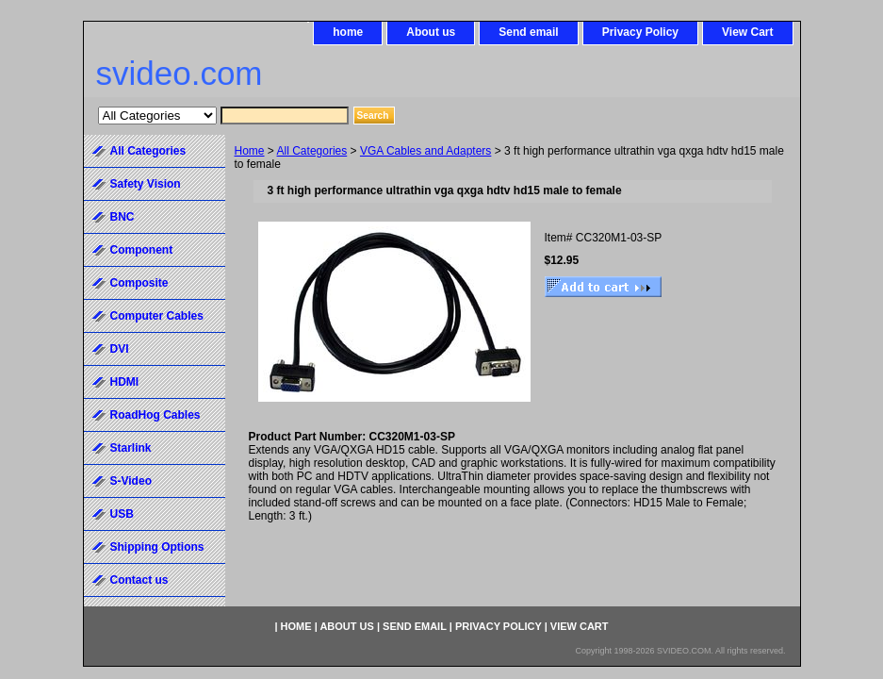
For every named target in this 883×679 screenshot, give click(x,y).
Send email (528, 32)
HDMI (124, 382)
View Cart (747, 32)
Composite (139, 283)
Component (141, 250)
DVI (119, 349)
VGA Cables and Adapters (425, 150)
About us (430, 32)
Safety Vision (145, 183)
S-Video (131, 481)
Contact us (139, 580)
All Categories (312, 150)
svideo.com (179, 73)
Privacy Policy (640, 32)
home (348, 32)
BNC (122, 217)
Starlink (131, 448)
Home (250, 150)
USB (122, 514)
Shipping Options (157, 547)
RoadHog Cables (155, 415)
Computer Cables (157, 316)
